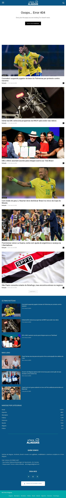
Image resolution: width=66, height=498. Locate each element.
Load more (33, 291)
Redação (4, 83)
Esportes (4, 75)
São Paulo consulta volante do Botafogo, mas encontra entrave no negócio (32, 285)
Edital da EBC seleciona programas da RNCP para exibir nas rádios (29, 121)
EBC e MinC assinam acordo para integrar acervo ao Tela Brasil (27, 161)
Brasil (3, 117)
